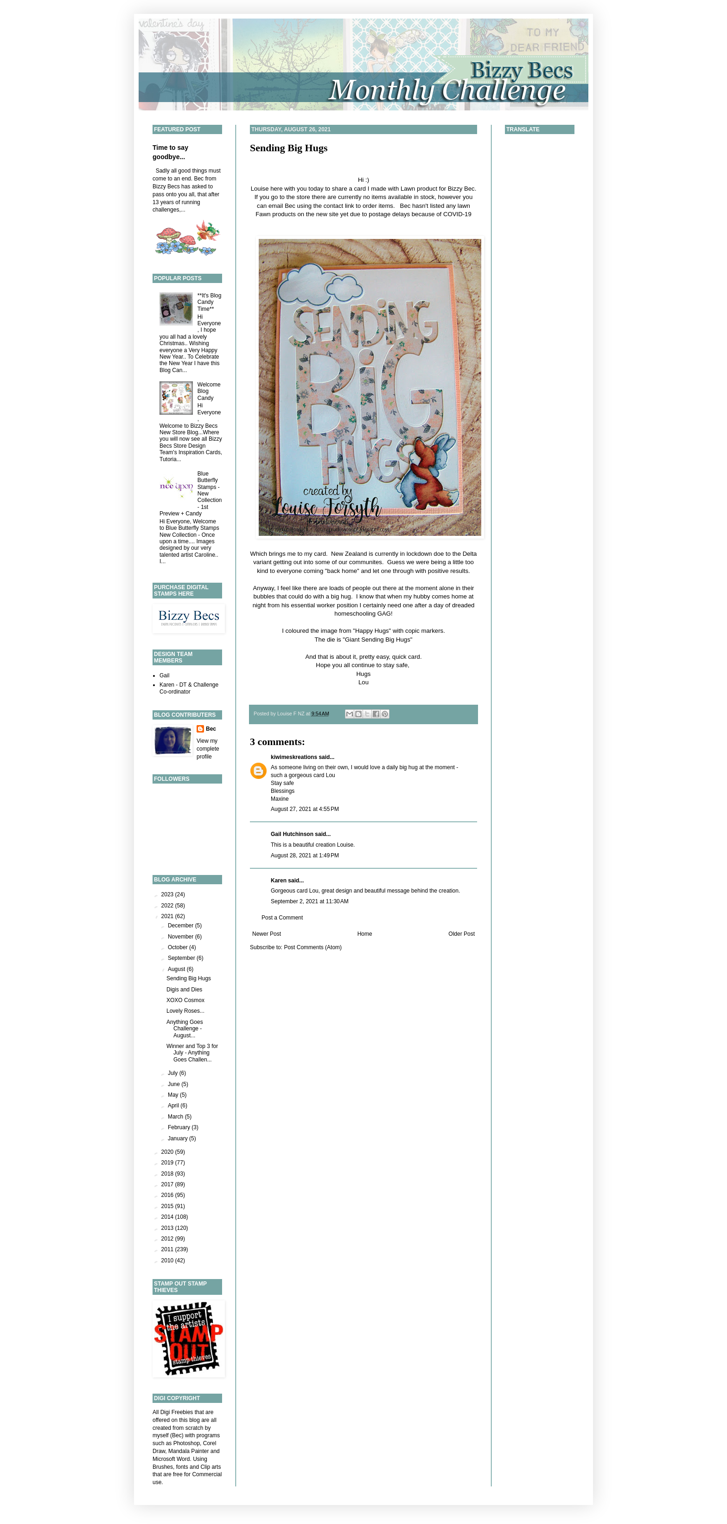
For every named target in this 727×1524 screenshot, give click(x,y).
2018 (168, 1173)
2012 (168, 1238)
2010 (168, 1260)
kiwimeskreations (294, 757)
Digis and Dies (184, 989)
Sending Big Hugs (289, 148)
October (178, 947)
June (174, 1084)
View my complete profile (208, 749)
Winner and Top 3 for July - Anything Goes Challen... (192, 1053)
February (179, 1127)
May (174, 1095)
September (182, 958)
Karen (279, 880)
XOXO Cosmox (185, 1000)
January (178, 1138)
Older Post (461, 934)
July (173, 1073)
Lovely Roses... (185, 1011)
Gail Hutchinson (292, 834)
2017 (168, 1184)
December (181, 925)
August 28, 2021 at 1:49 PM (305, 855)
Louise (260, 188)
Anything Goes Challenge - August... (184, 1029)
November (181, 936)
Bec (211, 729)
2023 (168, 894)
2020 (168, 1152)
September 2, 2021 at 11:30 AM (310, 901)
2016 (168, 1195)
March (176, 1116)
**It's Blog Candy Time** (210, 302)
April (174, 1105)
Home (364, 934)
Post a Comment (282, 917)
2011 (168, 1249)
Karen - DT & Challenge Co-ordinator (188, 688)
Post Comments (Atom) (313, 947)
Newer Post (266, 934)
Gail (164, 675)
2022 (168, 905)
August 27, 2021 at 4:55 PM (305, 809)
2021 (168, 916)
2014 (168, 1217)
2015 (168, 1206)
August (177, 969)
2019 (168, 1162)
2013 (168, 1228)
